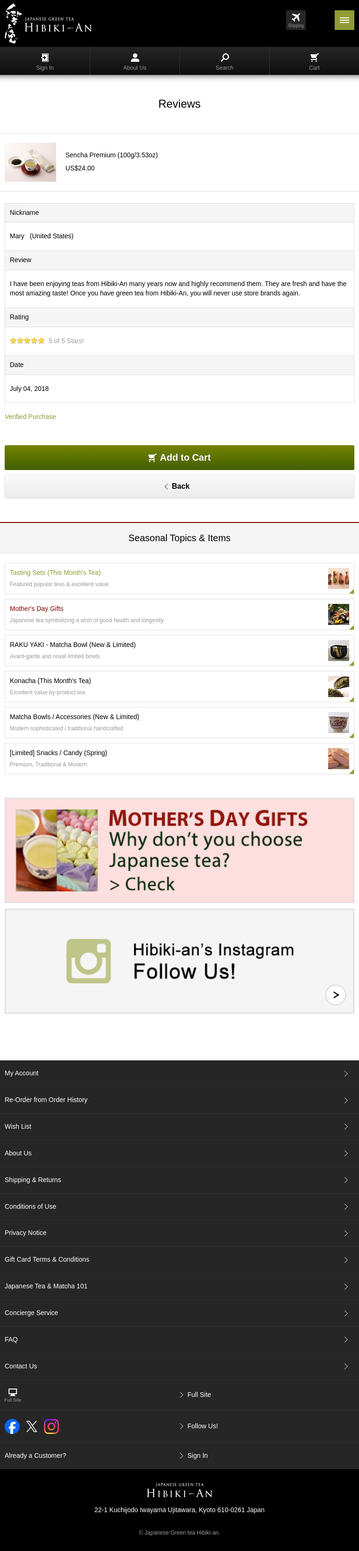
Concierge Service (31, 1312)
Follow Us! (202, 1426)
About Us (134, 62)
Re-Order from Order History (46, 1099)
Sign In (44, 62)
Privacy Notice (25, 1232)
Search (224, 62)
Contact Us (21, 1366)
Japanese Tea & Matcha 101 (46, 1286)
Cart (314, 62)
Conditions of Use (31, 1206)
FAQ (11, 1339)
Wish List (18, 1126)
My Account (21, 1073)
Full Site (199, 1394)
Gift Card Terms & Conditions (47, 1259)
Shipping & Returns (33, 1179)
